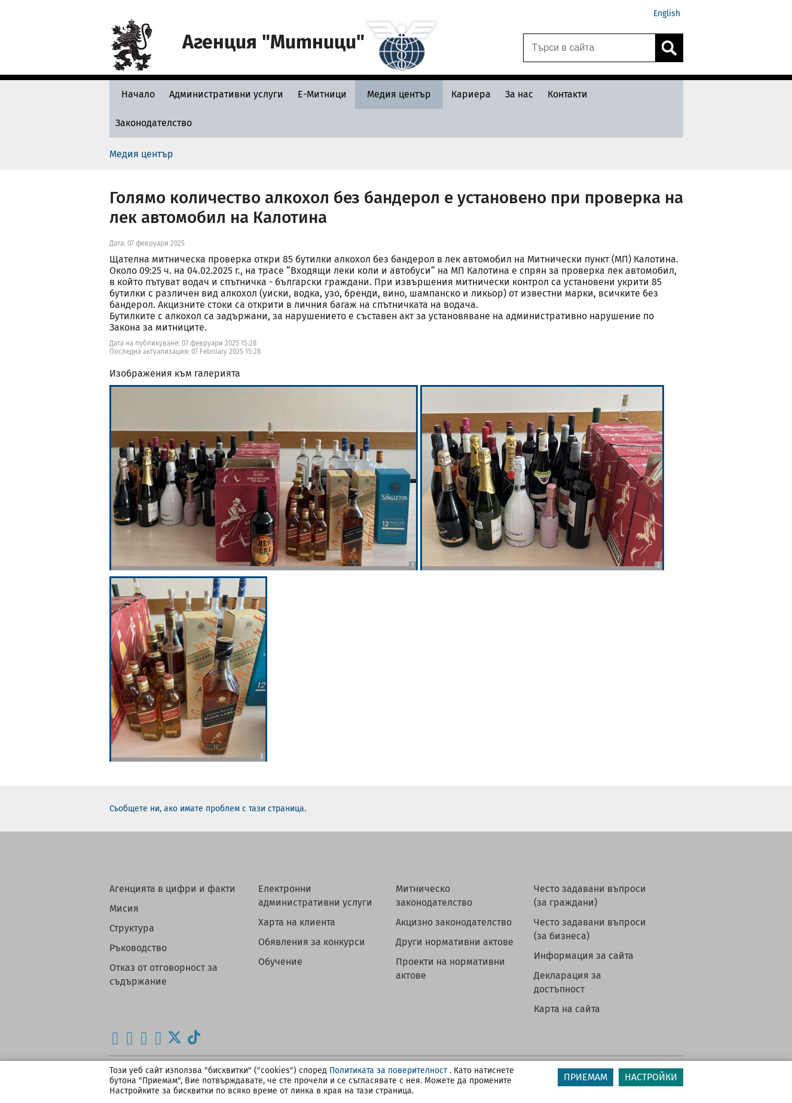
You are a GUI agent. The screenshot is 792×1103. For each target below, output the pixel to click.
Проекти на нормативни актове (450, 968)
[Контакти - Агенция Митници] (568, 94)
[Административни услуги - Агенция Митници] (226, 94)
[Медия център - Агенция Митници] (399, 94)
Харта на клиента (296, 922)
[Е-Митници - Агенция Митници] (322, 94)
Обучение (280, 961)
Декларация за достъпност (567, 982)
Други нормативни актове (454, 942)
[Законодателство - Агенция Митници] (153, 123)
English (666, 13)
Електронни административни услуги (315, 895)
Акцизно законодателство (454, 922)
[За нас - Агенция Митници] (519, 94)
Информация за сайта (584, 955)
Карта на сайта (567, 1009)
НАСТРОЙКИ (651, 1077)
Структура (131, 928)
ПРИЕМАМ (585, 1077)
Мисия (124, 908)
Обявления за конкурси (311, 942)
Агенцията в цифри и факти (172, 888)
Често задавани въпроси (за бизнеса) (590, 929)
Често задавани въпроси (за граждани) (590, 895)
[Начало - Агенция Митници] (135, 94)
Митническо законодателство (434, 895)
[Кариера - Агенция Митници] (471, 94)
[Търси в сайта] (589, 48)
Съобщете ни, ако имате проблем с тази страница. (207, 808)
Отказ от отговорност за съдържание (163, 974)
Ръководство (138, 948)
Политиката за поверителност (388, 1070)
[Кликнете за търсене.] (669, 48)
